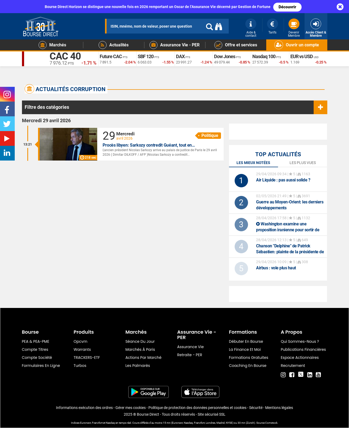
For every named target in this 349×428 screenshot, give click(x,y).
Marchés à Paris (140, 349)
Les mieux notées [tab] (253, 163)
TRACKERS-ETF (87, 357)
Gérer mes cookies (130, 407)
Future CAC (111, 56)
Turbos (80, 365)
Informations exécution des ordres (84, 407)
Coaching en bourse (248, 365)
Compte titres (35, 349)
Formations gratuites (248, 357)
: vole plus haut (276, 267)
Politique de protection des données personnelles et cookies (197, 407)
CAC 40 (65, 56)
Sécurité (255, 407)
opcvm (80, 341)
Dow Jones (224, 56)
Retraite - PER (189, 355)
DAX (180, 56)
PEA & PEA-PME (35, 341)
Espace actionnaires (300, 357)
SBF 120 (145, 56)
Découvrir (287, 7)
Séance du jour (140, 341)
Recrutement (293, 365)
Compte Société (37, 357)
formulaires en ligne (41, 365)
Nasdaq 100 (263, 56)
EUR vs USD (301, 56)
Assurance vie (190, 346)
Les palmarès (137, 365)
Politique (209, 135)
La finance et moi (245, 349)
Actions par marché (143, 357)
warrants (82, 349)
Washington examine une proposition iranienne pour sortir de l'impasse (287, 229)
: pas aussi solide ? (283, 180)
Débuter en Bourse (246, 341)
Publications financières (303, 349)
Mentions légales (279, 407)
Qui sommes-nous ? (300, 341)
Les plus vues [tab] (303, 163)
